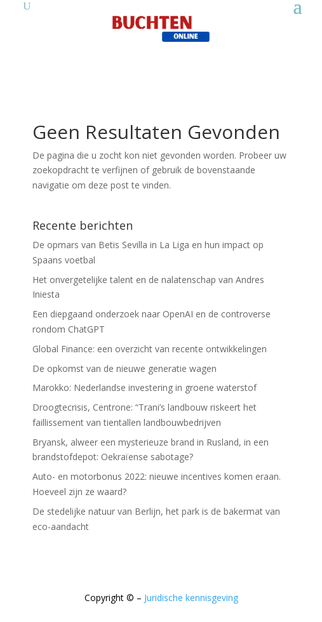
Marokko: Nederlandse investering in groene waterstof (144, 387)
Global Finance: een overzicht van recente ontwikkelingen (149, 349)
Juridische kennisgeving (191, 598)
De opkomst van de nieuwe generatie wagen (124, 368)
